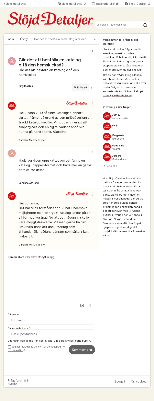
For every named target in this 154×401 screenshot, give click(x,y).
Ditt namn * (14, 314)
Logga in (120, 381)
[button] (82, 305)
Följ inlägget (80, 87)
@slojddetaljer (104, 3)
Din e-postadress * (19, 328)
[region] (51, 71)
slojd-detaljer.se (15, 3)
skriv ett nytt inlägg (42, 256)
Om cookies (138, 381)
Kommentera (82, 350)
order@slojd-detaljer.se (117, 95)
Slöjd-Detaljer (136, 3)
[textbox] (51, 282)
